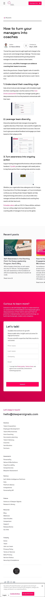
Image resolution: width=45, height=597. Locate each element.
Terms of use (29, 366)
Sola (4, 482)
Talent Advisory (8, 440)
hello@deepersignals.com (20, 414)
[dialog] (22, 590)
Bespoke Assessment (10, 470)
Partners (6, 448)
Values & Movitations (10, 462)
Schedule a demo (8, 205)
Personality (7, 459)
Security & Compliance (11, 560)
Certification (7, 445)
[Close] (42, 586)
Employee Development (11, 429)
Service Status (8, 557)
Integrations (7, 487)
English (5, 595)
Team (5, 544)
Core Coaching (8, 434)
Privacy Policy (8, 549)
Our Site (6, 530)
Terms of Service (9, 552)
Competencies (8, 468)
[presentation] (19, 377)
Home (5, 541)
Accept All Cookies (28, 593)
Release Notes (8, 527)
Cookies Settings (15, 593)
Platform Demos (8, 485)
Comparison (7, 521)
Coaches (6, 443)
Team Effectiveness (10, 432)
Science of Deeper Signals (12, 501)
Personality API (8, 490)
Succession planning (10, 437)
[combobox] (6, 595)
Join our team (8, 546)
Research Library (9, 504)
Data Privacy (7, 555)
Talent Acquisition (9, 426)
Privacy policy (21, 366)
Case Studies (7, 518)
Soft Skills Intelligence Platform (14, 479)
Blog (4, 513)
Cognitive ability (9, 465)
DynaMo (12, 166)
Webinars (6, 516)
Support (6, 524)
